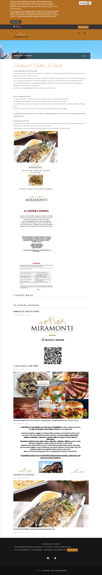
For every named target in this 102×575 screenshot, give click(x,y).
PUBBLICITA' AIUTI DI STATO (26, 311)
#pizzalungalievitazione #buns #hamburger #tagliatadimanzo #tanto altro (45, 420)
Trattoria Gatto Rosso (61, 570)
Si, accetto (83, 3)
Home (85, 56)
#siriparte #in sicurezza (23, 475)
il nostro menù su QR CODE (25, 366)
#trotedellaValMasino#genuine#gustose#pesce (34, 529)
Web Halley (46, 570)
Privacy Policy (15, 22)
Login (52, 570)
